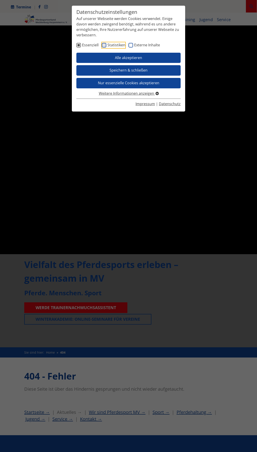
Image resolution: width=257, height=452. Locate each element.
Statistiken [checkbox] (116, 44)
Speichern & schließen (128, 70)
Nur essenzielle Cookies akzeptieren (128, 82)
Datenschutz (170, 103)
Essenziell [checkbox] (90, 44)
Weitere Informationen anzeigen (128, 93)
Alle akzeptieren (128, 57)
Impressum (145, 103)
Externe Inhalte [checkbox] (147, 44)
